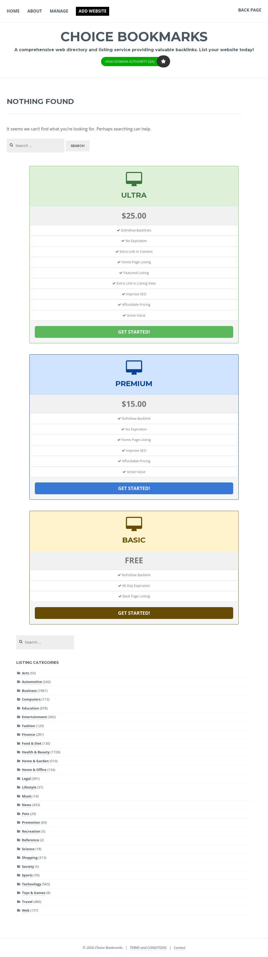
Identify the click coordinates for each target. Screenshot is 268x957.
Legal (26, 778)
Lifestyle (29, 787)
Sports (27, 875)
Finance (28, 734)
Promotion (31, 822)
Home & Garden (35, 761)
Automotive (32, 681)
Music (27, 796)
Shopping (30, 857)
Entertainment (34, 716)
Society (28, 866)
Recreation (31, 831)
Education (30, 708)
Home (13, 11)
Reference (30, 840)
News (26, 804)
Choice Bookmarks (134, 37)
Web (25, 910)
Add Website (92, 11)
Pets (25, 813)
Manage (59, 11)
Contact (179, 947)
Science (28, 848)
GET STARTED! (134, 332)
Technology (31, 884)
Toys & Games (34, 892)
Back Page (249, 10)
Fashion (28, 725)
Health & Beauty (36, 752)
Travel (27, 901)
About (34, 11)
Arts (25, 673)
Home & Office (34, 769)
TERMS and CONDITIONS (148, 947)
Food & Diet (32, 743)
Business (29, 690)
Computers (31, 699)
